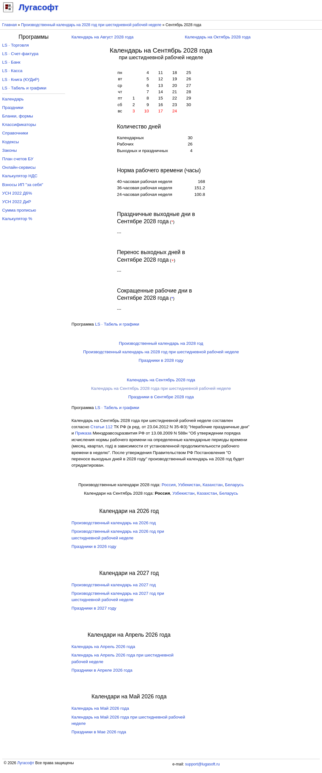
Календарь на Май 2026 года (100, 708)
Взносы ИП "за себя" (22, 184)
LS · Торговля (15, 45)
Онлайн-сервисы (19, 167)
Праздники (12, 107)
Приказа (83, 433)
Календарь (13, 99)
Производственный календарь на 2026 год (113, 522)
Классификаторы (19, 124)
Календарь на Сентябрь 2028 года (161, 380)
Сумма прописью (19, 210)
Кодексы (10, 141)
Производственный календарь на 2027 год (113, 585)
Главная (9, 25)
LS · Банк (11, 62)
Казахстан (213, 484)
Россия (169, 484)
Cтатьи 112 (102, 426)
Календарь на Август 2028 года (102, 37)
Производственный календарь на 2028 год (161, 343)
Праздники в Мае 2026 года (98, 732)
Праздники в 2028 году (161, 360)
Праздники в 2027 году (93, 608)
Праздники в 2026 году (93, 546)
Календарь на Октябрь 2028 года (218, 37)
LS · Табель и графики (117, 324)
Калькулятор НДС (19, 175)
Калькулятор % (17, 218)
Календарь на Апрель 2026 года (103, 646)
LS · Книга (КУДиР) (20, 79)
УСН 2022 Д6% (17, 193)
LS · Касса (12, 70)
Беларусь (234, 484)
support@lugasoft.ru (202, 764)
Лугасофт (25, 763)
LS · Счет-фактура (20, 53)
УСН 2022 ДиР (16, 201)
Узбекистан (189, 484)
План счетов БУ (17, 158)
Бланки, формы (17, 116)
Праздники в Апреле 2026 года (101, 670)
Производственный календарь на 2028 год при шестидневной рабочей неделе (91, 25)
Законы (9, 150)
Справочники (15, 133)
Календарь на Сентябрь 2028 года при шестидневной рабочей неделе (161, 388)
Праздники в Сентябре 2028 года (161, 397)
